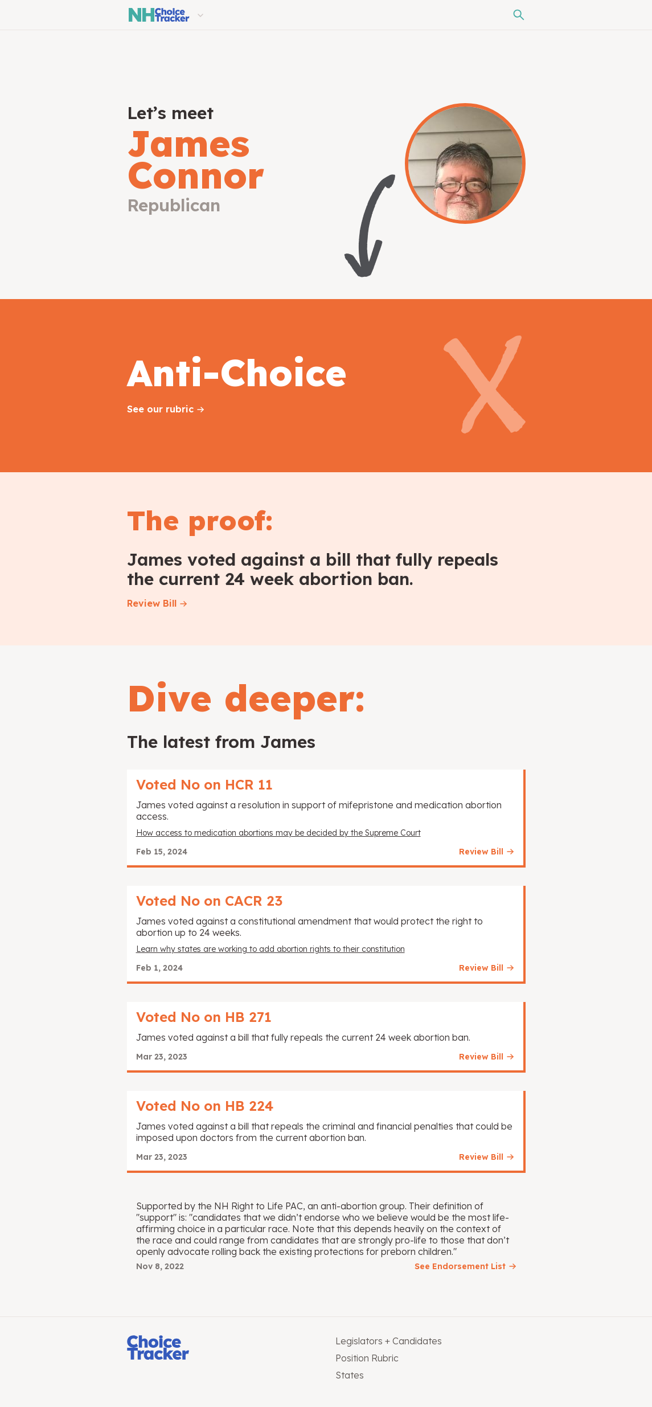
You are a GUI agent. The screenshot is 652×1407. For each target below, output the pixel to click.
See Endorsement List (460, 1266)
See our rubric (160, 409)
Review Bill (152, 603)
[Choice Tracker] (222, 1348)
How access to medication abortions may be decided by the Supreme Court (278, 833)
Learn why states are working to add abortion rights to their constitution (270, 949)
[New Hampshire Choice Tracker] (158, 14)
